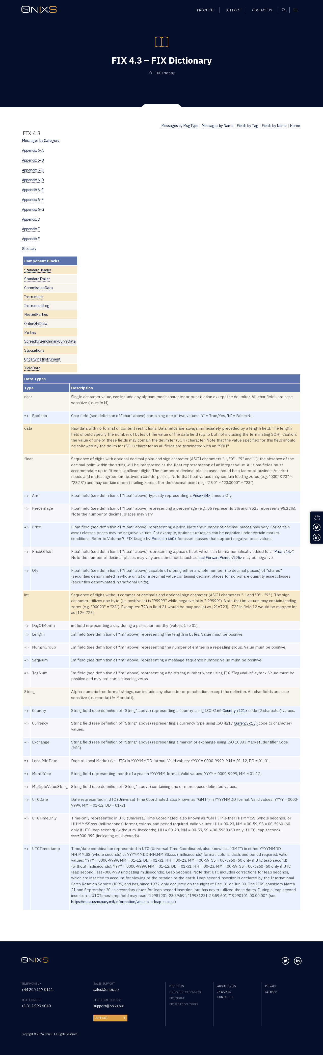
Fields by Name (271, 125)
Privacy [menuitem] (271, 986)
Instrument (34, 296)
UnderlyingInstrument (44, 359)
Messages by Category (42, 140)
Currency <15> (247, 723)
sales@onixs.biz (107, 989)
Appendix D (32, 219)
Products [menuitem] (176, 986)
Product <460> (164, 538)
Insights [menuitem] (224, 991)
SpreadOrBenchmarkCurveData (52, 341)
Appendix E (32, 228)
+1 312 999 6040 (36, 1005)
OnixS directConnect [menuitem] (185, 992)
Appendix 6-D (34, 179)
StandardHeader (39, 269)
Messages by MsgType (167, 125)
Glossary (30, 248)
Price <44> (202, 495)
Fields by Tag (242, 125)
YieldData (32, 367)
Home (294, 125)
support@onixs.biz (110, 1005)
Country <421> (236, 710)
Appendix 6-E (34, 189)
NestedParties (37, 314)
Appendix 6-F (34, 199)
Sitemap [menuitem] (271, 991)
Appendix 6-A (34, 150)
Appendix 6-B (34, 160)
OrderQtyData (36, 323)
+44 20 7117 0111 (37, 989)
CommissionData (39, 287)
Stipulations (35, 350)
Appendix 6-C (34, 169)
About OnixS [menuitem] (226, 986)
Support (101, 1018)
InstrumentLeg (37, 305)
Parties (30, 332)
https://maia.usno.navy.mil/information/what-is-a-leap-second (126, 901)
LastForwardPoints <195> (221, 557)
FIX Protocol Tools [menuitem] (183, 1004)
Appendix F (32, 238)
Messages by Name (209, 125)
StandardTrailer (38, 278)
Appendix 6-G (34, 209)
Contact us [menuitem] (225, 997)
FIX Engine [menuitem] (177, 998)
